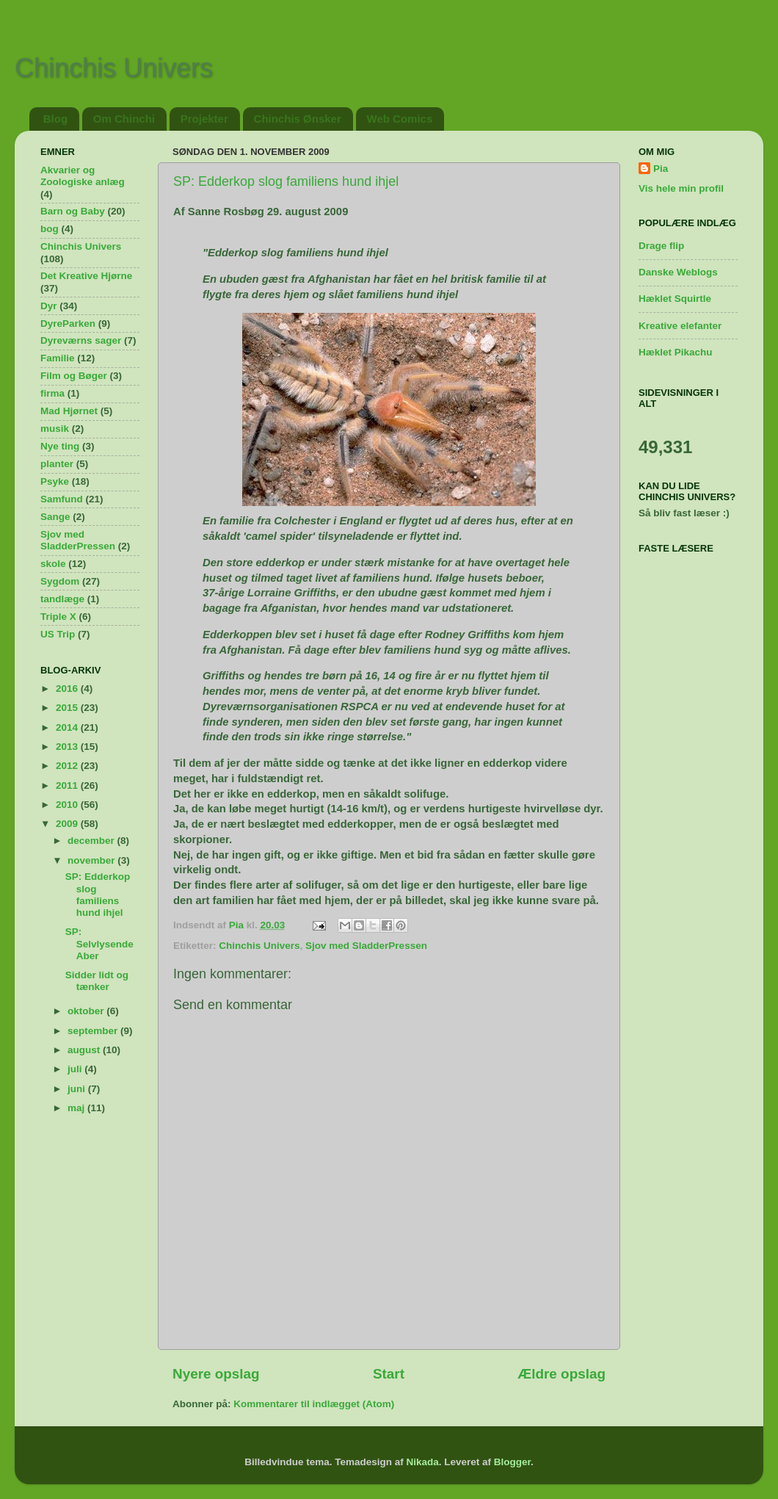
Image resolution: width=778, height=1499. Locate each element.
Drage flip (661, 245)
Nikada (422, 1461)
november (92, 860)
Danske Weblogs (678, 272)
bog (49, 228)
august (85, 1049)
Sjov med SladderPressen (366, 945)
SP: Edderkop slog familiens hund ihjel (286, 181)
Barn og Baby (72, 211)
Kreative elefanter (680, 325)
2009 (68, 823)
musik (54, 428)
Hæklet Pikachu (676, 352)
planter (56, 463)
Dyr (48, 305)
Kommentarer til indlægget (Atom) (313, 1403)
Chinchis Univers (114, 68)
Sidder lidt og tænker (96, 980)
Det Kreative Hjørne (86, 275)
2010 (68, 804)
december (92, 840)
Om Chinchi (124, 118)
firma (52, 393)
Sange (55, 516)
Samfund (61, 499)
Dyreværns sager (80, 340)
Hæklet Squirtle (675, 298)
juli (76, 1068)
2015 (68, 707)
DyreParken (67, 323)
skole (53, 563)
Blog (55, 118)
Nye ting (59, 446)
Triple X (58, 616)
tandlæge (62, 598)
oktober (87, 1010)
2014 (68, 727)
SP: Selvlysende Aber (99, 943)
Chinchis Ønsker (297, 118)
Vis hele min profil (681, 188)
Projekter (204, 118)
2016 (68, 688)
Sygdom (59, 581)
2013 (68, 746)
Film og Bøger (73, 375)
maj (77, 1107)
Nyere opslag (216, 1373)
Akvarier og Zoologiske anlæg (82, 176)
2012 (68, 765)
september (94, 1030)
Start (388, 1373)
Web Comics (400, 118)
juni (78, 1088)
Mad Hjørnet (69, 410)
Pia (660, 168)
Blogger (512, 1461)
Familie (57, 358)
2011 (68, 785)
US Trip (57, 634)
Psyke (54, 481)
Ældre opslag (561, 1373)
